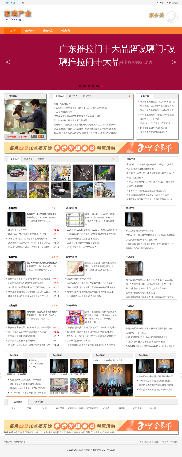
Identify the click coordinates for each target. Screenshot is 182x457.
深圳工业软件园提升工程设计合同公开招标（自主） (150, 199)
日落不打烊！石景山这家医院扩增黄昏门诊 (146, 190)
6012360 (111, 450)
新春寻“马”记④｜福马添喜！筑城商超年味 (27, 238)
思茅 (88, 432)
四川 (78, 432)
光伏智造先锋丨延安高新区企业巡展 (70, 120)
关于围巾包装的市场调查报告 (153, 132)
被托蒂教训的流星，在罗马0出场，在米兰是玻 (29, 327)
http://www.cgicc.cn (16, 19)
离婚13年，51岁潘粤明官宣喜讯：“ (156, 123)
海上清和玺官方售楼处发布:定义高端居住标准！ (148, 195)
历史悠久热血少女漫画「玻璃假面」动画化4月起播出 (91, 327)
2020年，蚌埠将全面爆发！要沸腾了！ (85, 243)
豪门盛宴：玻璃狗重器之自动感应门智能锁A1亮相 (90, 332)
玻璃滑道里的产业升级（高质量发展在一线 (28, 296)
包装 (69, 432)
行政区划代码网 (75, 408)
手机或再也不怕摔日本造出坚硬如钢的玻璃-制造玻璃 (91, 234)
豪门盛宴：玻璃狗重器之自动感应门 (33, 384)
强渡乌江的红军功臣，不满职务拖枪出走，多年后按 (150, 182)
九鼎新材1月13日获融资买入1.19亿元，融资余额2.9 (150, 346)
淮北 (41, 432)
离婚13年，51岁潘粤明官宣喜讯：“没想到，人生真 (150, 164)
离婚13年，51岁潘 (64, 374)
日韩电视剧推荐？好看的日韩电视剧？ (26, 283)
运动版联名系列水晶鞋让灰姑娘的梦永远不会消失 (90, 283)
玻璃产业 (18, 13)
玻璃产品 (48, 30)
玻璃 (44, 408)
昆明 (50, 432)
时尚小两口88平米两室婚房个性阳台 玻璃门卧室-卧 (90, 292)
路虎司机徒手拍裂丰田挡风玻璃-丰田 (162, 376)
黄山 (45, 432)
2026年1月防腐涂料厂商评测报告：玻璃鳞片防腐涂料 (150, 235)
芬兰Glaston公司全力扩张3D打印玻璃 (33, 388)
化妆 (102, 432)
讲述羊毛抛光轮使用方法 (78, 340)
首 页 (13, 30)
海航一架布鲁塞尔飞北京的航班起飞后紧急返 (29, 278)
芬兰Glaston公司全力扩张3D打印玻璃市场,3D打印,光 (91, 336)
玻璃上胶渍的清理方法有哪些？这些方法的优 (29, 292)
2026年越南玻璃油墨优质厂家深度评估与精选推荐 (77, 116)
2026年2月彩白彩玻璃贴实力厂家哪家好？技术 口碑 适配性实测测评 (85, 133)
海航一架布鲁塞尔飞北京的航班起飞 (157, 110)
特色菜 (17, 432)
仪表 (97, 432)
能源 (112, 432)
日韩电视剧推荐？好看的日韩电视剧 (157, 114)
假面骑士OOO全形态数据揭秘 (139, 248)
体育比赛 (57, 432)
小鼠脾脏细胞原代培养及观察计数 (141, 239)
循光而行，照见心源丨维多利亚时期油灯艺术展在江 (150, 173)
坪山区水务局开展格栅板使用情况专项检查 (145, 341)
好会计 (153, 408)
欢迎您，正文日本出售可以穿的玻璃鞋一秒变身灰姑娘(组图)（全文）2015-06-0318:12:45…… (101, 266)
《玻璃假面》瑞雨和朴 (16, 136)
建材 (13, 408)
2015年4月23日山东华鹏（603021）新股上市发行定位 (92, 230)
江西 (64, 432)
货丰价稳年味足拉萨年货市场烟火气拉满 (27, 332)
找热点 (106, 408)
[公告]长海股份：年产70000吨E (81, 247)
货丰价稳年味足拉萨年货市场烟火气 (157, 106)
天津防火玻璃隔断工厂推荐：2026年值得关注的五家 (150, 280)
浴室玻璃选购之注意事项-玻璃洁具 (83, 238)
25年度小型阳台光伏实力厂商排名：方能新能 (29, 247)
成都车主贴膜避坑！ (135, 186)
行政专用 (137, 408)
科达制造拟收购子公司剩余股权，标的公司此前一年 (150, 244)
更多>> (54, 208)
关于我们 (144, 442)
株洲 (107, 432)
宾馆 (93, 432)
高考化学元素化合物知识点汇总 (140, 293)
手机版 (23, 2)
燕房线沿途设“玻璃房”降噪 (79, 278)
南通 (11, 432)
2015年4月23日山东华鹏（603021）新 (34, 392)
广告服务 (174, 442)
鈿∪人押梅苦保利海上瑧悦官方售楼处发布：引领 (149, 284)
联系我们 (153, 442)
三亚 (29, 408)
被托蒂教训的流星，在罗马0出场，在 (157, 101)
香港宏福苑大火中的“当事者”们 (140, 231)
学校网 (22, 442)
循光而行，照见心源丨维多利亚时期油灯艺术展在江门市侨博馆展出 (85, 124)
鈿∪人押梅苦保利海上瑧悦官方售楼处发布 (47, 263)
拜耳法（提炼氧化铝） (64, 112)
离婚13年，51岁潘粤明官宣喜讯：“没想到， (47, 214)
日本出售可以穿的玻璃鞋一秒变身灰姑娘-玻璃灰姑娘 (91, 287)
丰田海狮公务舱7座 (65, 393)
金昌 (36, 432)
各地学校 (60, 408)
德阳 (74, 432)
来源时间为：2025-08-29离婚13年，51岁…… (43, 363)
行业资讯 (65, 30)
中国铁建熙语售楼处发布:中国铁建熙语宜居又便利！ (150, 328)
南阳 (83, 432)
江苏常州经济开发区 (149, 119)
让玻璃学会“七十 (83, 393)
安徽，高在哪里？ (62, 103)
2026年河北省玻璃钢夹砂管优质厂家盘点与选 (29, 287)
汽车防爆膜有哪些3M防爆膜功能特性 (162, 385)
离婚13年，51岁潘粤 (22, 374)
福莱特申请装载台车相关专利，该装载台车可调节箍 (150, 297)
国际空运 (29, 432)
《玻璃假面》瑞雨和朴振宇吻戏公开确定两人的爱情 (91, 345)
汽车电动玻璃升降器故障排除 (153, 128)
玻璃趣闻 (30, 30)
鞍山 (22, 432)
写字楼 (122, 408)
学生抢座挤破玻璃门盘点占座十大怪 (162, 389)
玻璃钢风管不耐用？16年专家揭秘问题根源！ (147, 337)
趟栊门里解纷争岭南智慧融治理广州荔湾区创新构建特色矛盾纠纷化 (85, 129)
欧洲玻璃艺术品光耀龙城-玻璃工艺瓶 (84, 296)
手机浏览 (8, 442)
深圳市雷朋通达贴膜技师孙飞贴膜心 (162, 381)
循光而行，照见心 (84, 374)
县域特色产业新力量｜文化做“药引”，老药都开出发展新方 (80, 108)
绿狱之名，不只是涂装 (136, 333)
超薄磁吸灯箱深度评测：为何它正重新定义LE (29, 243)
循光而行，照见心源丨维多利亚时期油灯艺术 (47, 311)
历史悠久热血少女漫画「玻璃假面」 (33, 379)
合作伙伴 (164, 442)
